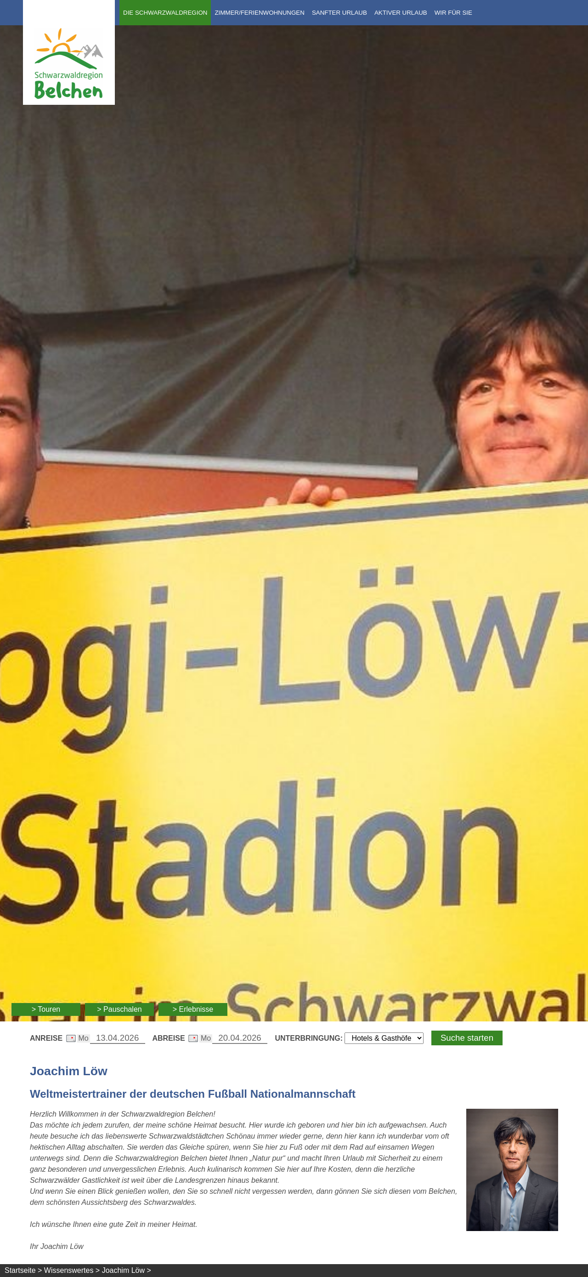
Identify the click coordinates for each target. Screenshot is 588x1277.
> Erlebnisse (193, 1009)
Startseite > (23, 1270)
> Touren (46, 1009)
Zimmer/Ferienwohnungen (259, 12)
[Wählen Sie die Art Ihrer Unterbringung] (384, 1038)
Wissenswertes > (72, 1270)
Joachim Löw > (126, 1270)
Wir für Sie (453, 12)
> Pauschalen (119, 1009)
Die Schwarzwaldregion (165, 12)
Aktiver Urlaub (400, 12)
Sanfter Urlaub (339, 12)
